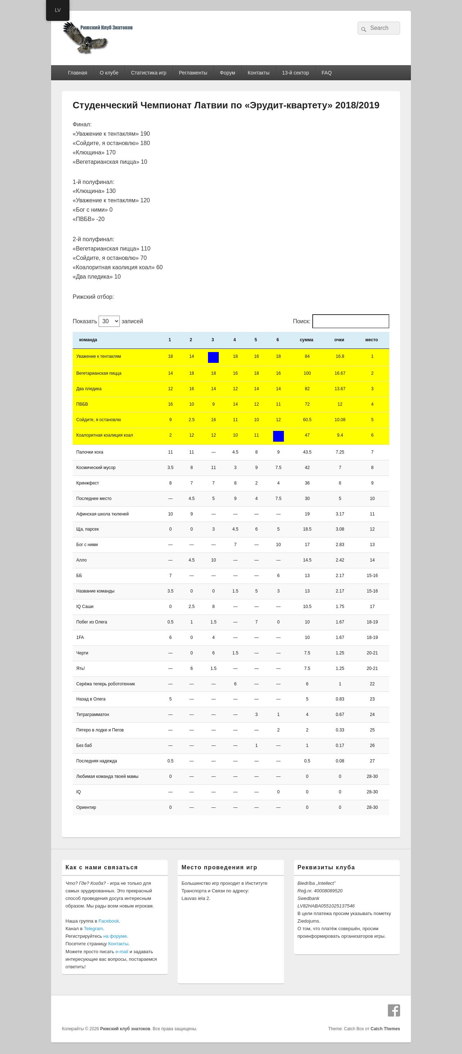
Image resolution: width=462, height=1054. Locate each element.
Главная (77, 73)
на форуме (115, 936)
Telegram (93, 928)
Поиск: (302, 321)
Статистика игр (148, 73)
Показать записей (108, 321)
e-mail (122, 951)
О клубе (109, 73)
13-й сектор (295, 73)
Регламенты (193, 73)
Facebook (109, 921)
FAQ (327, 73)
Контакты (259, 73)
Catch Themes (385, 1028)
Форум (227, 73)
